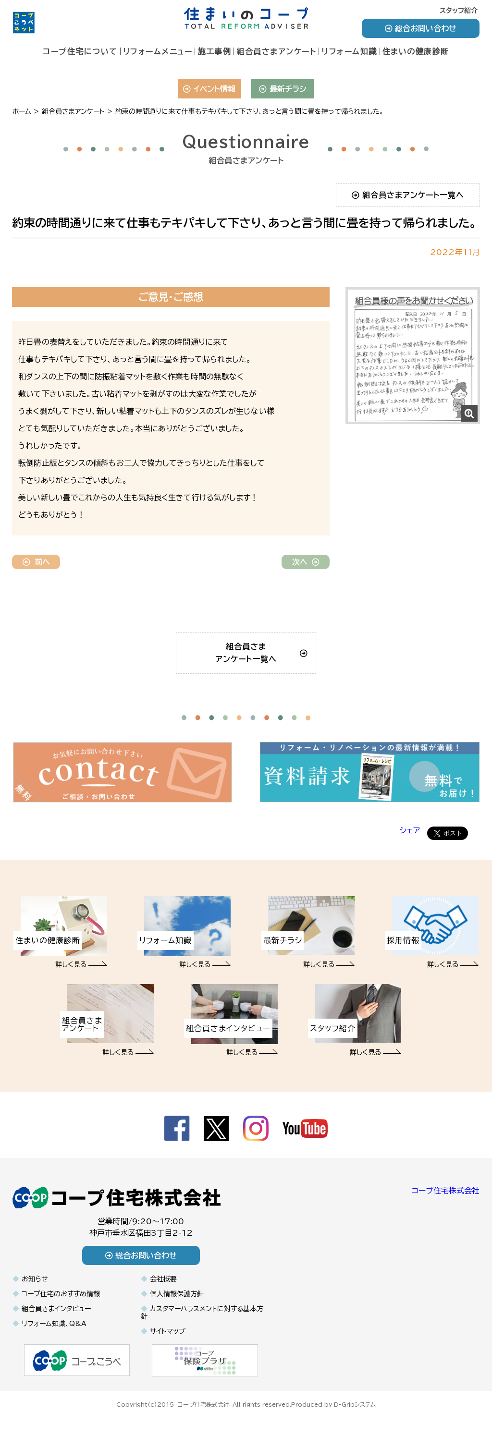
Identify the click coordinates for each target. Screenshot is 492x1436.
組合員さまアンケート (276, 51)
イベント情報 (209, 89)
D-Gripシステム (355, 1416)
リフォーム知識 (349, 51)
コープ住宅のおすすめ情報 (61, 1306)
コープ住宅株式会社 (446, 1203)
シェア (410, 843)
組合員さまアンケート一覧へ (408, 195)
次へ (306, 562)
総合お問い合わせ (420, 28)
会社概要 (163, 1291)
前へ (36, 562)
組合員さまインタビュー (56, 1321)
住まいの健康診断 (415, 51)
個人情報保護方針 (177, 1306)
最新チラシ (283, 89)
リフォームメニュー (158, 51)
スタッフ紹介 (459, 10)
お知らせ (35, 1291)
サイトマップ (167, 1343)
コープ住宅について (80, 51)
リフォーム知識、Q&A (54, 1336)
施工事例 (214, 51)
